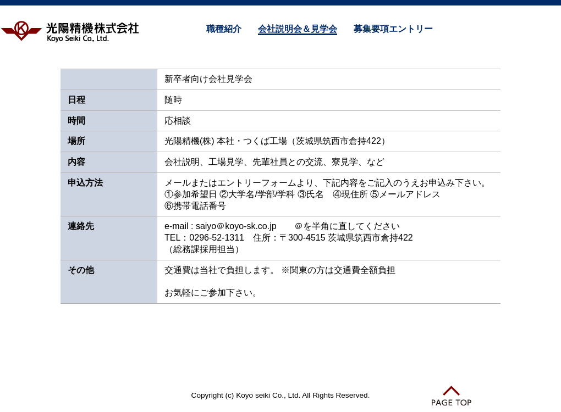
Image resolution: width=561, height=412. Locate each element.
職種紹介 (223, 29)
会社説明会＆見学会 (297, 29)
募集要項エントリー (393, 29)
